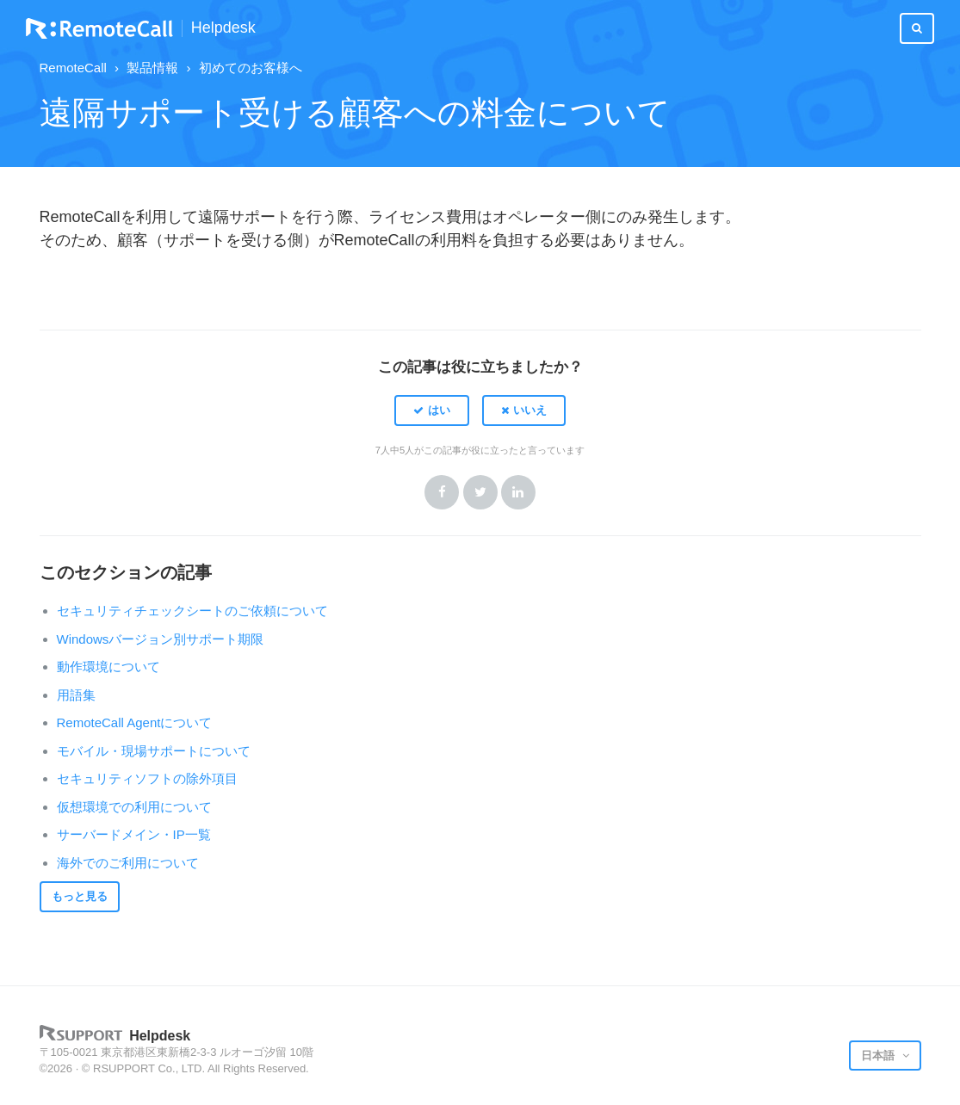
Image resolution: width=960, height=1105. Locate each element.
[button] (431, 410)
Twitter (480, 492)
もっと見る (80, 896)
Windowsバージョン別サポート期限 (160, 639)
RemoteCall (73, 67)
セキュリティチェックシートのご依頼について (192, 610)
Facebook (441, 492)
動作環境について (108, 666)
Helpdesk (223, 28)
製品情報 (152, 67)
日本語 (879, 1055)
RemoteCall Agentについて (135, 722)
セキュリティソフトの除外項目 (147, 778)
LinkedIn (518, 492)
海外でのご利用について (128, 862)
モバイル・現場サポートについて (154, 751)
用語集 (76, 695)
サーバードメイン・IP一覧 (134, 834)
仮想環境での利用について (134, 806)
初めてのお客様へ (250, 67)
